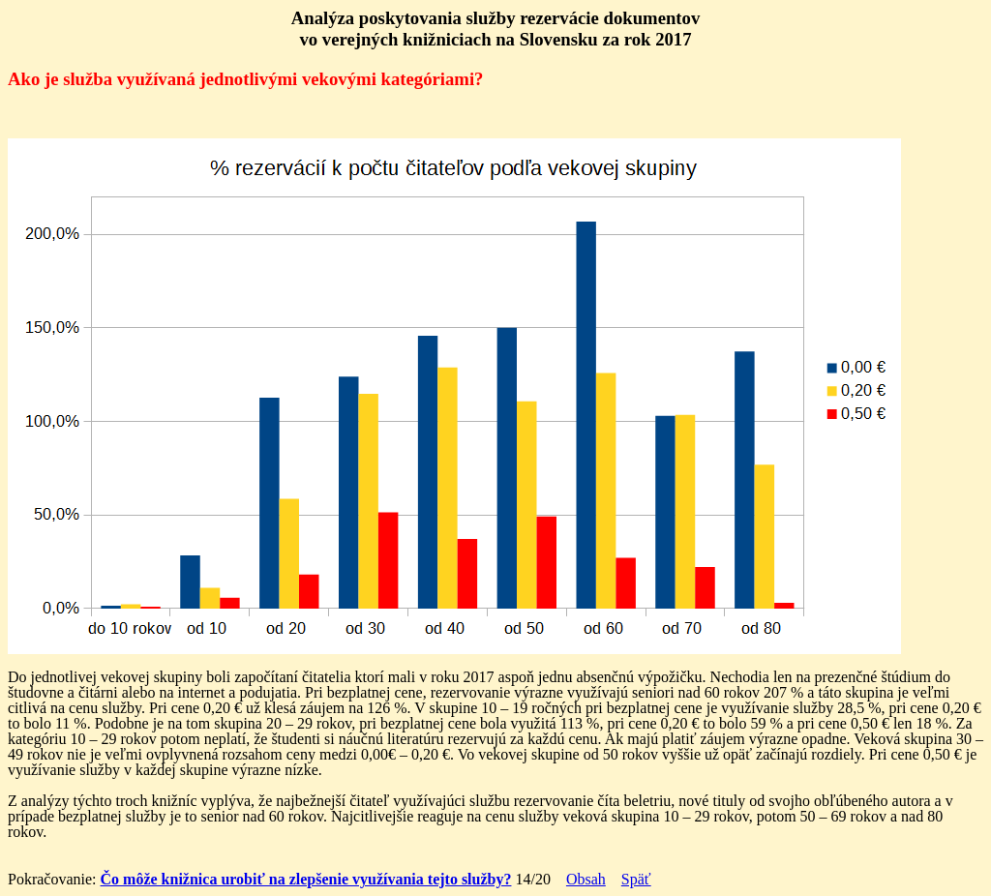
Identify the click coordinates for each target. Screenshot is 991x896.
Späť (636, 879)
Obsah (586, 879)
